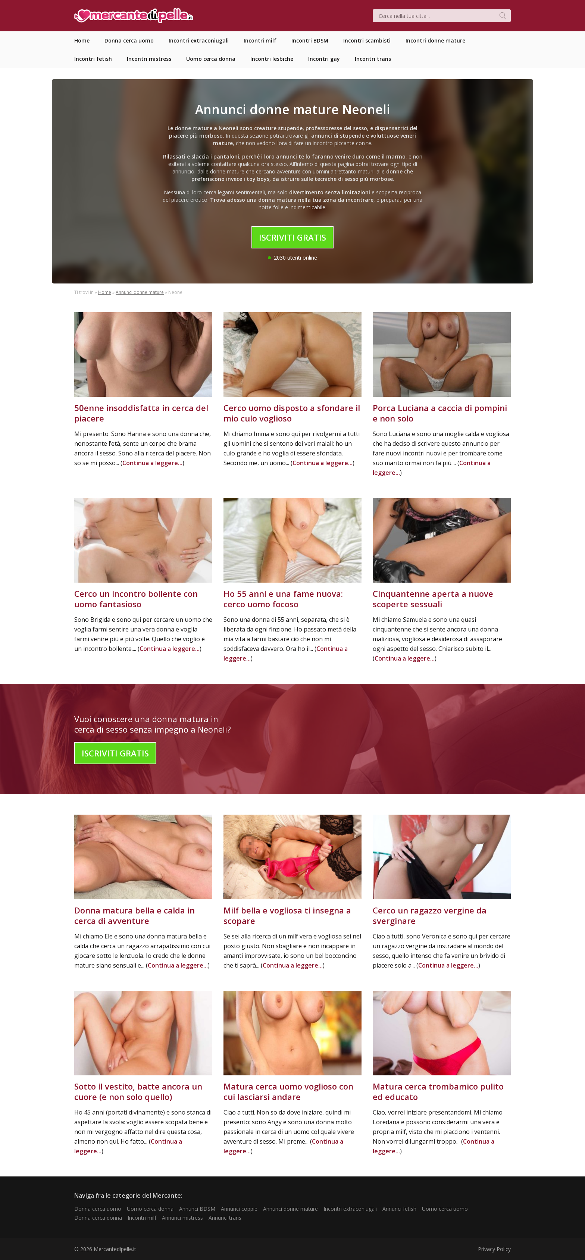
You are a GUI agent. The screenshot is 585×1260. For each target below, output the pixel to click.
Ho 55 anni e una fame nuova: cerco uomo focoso (283, 598)
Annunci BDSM (197, 1208)
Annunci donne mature (140, 292)
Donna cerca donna (98, 1217)
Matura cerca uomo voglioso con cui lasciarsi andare (288, 1091)
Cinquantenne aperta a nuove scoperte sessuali (433, 598)
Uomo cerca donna (150, 1208)
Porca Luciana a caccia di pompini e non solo (440, 413)
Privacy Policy (494, 1249)
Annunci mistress (182, 1217)
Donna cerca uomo (97, 1208)
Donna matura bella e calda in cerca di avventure (134, 915)
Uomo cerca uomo (445, 1208)
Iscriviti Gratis (292, 237)
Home (104, 292)
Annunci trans (225, 1217)
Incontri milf (142, 1217)
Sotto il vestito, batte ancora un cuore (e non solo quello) (138, 1091)
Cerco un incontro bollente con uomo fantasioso (136, 598)
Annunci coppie (239, 1208)
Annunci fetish (399, 1208)
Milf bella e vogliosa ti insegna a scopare (287, 915)
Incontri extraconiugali (350, 1208)
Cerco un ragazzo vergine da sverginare (430, 915)
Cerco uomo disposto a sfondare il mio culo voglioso (291, 413)
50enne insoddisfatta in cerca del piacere (141, 413)
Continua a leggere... (152, 463)
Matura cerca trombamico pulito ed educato (438, 1091)
